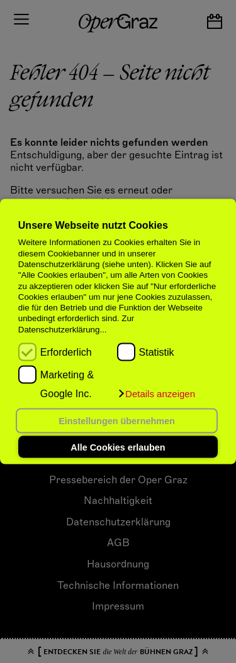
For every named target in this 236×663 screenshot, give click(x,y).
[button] (156, 394)
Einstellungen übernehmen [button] (117, 421)
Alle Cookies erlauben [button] (117, 447)
